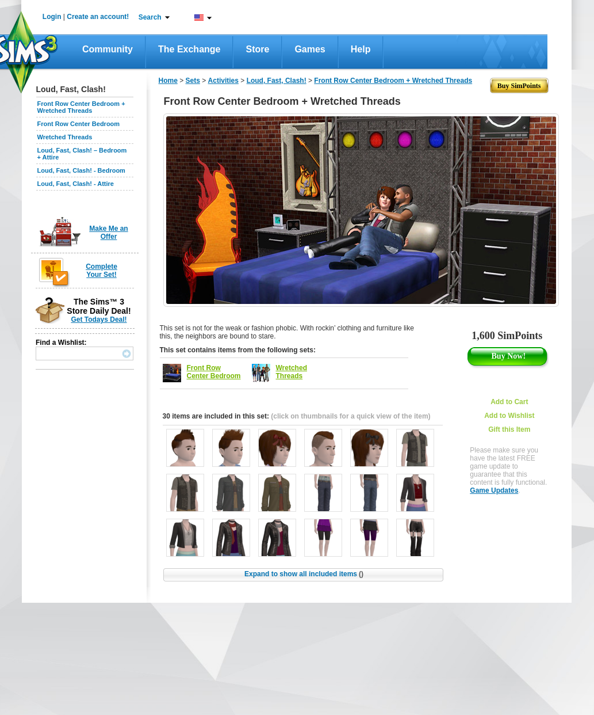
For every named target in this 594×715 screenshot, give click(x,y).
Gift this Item (509, 429)
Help (361, 49)
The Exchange (189, 49)
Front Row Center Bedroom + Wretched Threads (81, 107)
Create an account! (98, 17)
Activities (223, 81)
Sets (193, 81)
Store (257, 49)
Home (168, 81)
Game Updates (494, 490)
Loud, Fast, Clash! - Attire (75, 183)
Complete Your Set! (101, 271)
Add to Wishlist (509, 416)
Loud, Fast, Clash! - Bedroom (81, 170)
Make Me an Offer (108, 233)
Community (107, 49)
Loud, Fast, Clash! (276, 81)
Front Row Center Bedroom (78, 123)
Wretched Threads (65, 137)
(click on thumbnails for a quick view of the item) (350, 416)
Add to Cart (509, 402)
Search (150, 17)
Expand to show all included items (303, 574)
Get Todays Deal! (99, 319)
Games (309, 49)
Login (52, 17)
